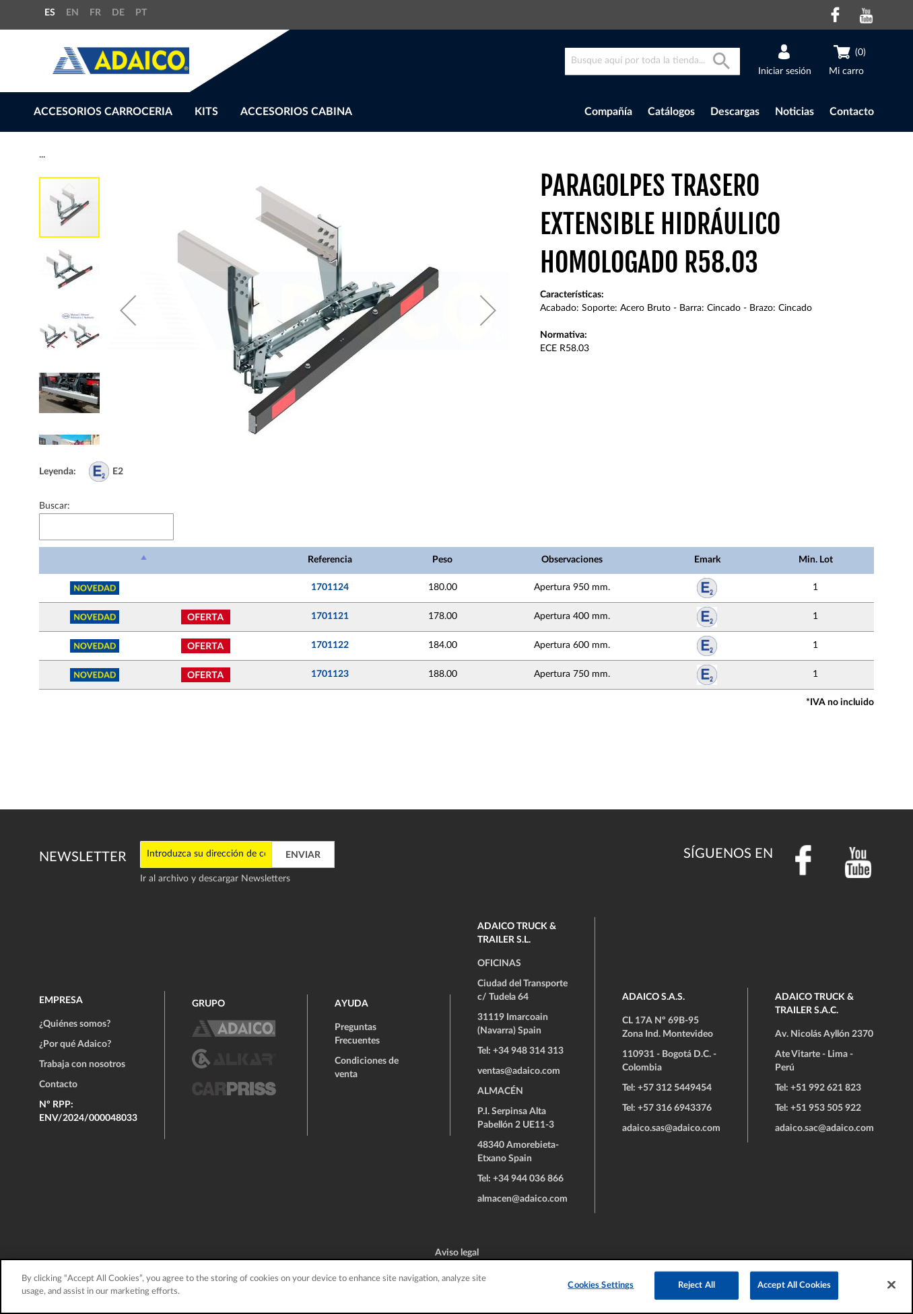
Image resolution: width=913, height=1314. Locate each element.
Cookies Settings (601, 1285)
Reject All (696, 1285)
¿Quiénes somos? (74, 1024)
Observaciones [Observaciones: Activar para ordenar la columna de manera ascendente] (572, 559)
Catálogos (671, 111)
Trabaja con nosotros (82, 1064)
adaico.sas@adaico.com (671, 1128)
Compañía (608, 111)
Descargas (734, 111)
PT (141, 12)
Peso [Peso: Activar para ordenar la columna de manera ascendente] (442, 559)
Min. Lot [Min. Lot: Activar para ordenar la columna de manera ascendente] (816, 559)
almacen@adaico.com (522, 1199)
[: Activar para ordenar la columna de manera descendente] (94, 560)
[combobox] (652, 61)
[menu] (267, 112)
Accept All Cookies (794, 1285)
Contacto (852, 111)
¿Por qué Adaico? (75, 1044)
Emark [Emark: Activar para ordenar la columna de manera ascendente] (707, 559)
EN (72, 12)
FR (95, 12)
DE (118, 12)
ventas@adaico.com (518, 1071)
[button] (128, 310)
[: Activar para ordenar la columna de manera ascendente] (205, 560)
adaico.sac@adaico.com (824, 1128)
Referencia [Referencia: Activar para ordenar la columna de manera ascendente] (330, 559)
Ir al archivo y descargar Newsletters (215, 878)
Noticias (794, 111)
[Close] (891, 1284)
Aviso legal (457, 1252)
